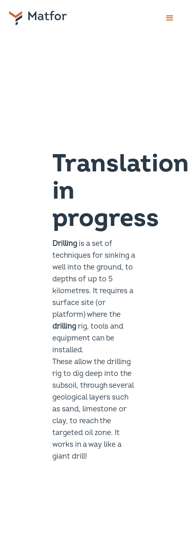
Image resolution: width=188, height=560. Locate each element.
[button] (169, 18)
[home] (48, 18)
